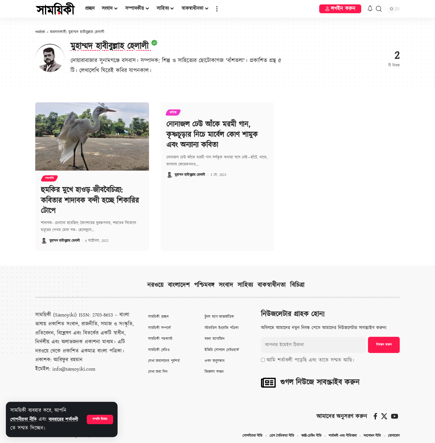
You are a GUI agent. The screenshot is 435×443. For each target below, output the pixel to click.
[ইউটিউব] (394, 415)
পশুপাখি (49, 179)
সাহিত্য (245, 284)
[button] (99, 419)
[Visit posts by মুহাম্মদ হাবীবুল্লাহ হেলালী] (44, 240)
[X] (384, 415)
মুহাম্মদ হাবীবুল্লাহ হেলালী (67, 240)
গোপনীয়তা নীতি (26, 419)
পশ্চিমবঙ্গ (204, 284)
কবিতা (173, 113)
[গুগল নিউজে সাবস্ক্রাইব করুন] (268, 381)
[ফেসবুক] (375, 415)
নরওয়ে (155, 284)
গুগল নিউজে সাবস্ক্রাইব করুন (319, 382)
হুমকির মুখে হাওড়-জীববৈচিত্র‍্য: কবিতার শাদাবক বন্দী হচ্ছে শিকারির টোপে (90, 200)
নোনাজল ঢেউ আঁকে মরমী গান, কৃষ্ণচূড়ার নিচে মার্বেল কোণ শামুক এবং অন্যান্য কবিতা (212, 134)
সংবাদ (226, 284)
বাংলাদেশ (179, 284)
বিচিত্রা (297, 284)
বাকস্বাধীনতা (271, 284)
